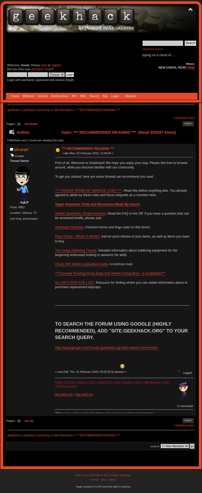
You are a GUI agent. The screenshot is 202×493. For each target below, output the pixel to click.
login (44, 65)
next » (192, 117)
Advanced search (153, 48)
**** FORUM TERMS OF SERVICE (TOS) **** (88, 190)
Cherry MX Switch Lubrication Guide (81, 264)
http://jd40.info (64, 394)
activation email (41, 69)
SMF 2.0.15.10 (84, 475)
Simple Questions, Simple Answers (80, 213)
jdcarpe (21, 149)
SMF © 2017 (101, 475)
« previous (180, 117)
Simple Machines (121, 475)
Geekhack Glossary (69, 227)
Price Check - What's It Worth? (77, 236)
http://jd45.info (84, 394)
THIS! (191, 67)
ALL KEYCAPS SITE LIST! (74, 282)
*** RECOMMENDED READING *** (88, 149)
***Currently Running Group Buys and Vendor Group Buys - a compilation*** (110, 273)
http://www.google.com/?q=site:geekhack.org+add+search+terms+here (106, 348)
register (56, 65)
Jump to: (155, 446)
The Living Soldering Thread (75, 250)
